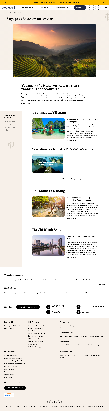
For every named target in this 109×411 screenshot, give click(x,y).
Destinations (45, 7)
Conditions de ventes (11, 355)
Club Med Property (66, 352)
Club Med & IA (9, 369)
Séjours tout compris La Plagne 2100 (16, 280)
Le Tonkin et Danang (9, 123)
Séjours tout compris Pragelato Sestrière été (45, 280)
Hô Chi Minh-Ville (9, 129)
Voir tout (102, 284)
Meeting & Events (65, 322)
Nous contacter (9, 328)
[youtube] (60, 402)
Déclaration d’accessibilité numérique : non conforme (67, 406)
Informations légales (10, 366)
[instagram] (49, 402)
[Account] (94, 7)
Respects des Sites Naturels (37, 333)
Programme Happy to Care (37, 326)
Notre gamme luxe (62, 7)
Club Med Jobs (64, 341)
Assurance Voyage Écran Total (14, 361)
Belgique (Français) (15, 388)
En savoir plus (26, 103)
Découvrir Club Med (27, 7)
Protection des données (12, 372)
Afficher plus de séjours (70, 179)
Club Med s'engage (34, 322)
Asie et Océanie (18, 13)
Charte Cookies (9, 374)
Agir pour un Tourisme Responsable (35, 329)
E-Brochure (8, 377)
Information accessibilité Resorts (14, 364)
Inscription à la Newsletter (28, 307)
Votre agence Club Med (12, 326)
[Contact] (99, 7)
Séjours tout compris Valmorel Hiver (16, 293)
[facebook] (54, 402)
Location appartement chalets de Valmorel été (45, 293)
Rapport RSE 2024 (34, 339)
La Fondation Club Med (35, 341)
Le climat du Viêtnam (9, 117)
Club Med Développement (36, 347)
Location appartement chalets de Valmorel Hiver (78, 293)
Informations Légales (13, 406)
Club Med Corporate (66, 332)
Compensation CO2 (34, 344)
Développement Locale (35, 336)
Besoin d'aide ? (9, 322)
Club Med (9, 13)
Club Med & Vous (10, 352)
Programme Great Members (13, 358)
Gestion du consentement (94, 406)
